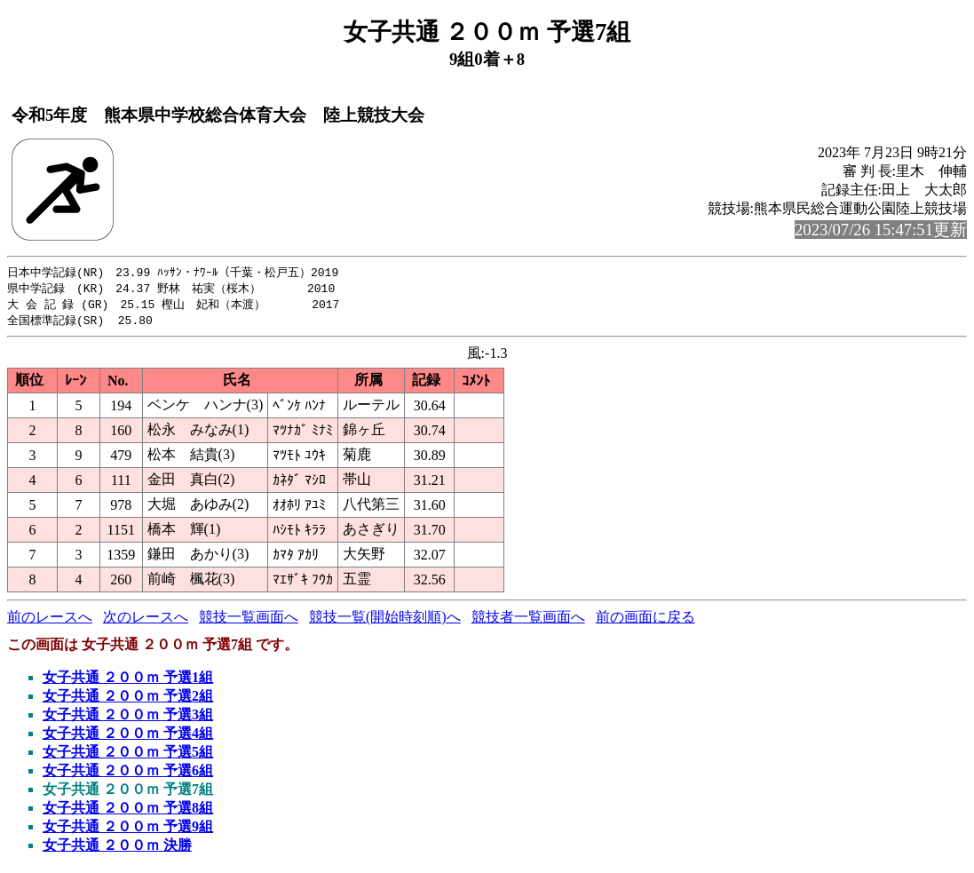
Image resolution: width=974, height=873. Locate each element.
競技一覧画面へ (248, 620)
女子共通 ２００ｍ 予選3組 (128, 718)
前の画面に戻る (645, 620)
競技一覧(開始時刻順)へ (385, 620)
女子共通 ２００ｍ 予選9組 (128, 829)
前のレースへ (49, 620)
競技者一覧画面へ (528, 620)
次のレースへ (145, 620)
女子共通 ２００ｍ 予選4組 (128, 736)
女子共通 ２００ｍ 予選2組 (128, 699)
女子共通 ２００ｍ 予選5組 (128, 755)
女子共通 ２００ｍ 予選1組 (128, 680)
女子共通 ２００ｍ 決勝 (117, 848)
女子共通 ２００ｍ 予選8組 (128, 811)
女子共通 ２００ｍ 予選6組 (128, 774)
